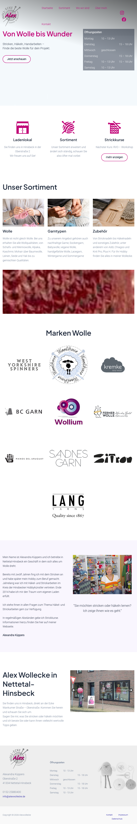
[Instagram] (121, 12)
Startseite (47, 8)
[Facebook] (123, 19)
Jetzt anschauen (17, 59)
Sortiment (63, 8)
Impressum (115, 815)
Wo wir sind (81, 8)
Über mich (99, 8)
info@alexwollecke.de (15, 796)
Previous (74, 690)
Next (130, 690)
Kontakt (45, 24)
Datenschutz (128, 815)
